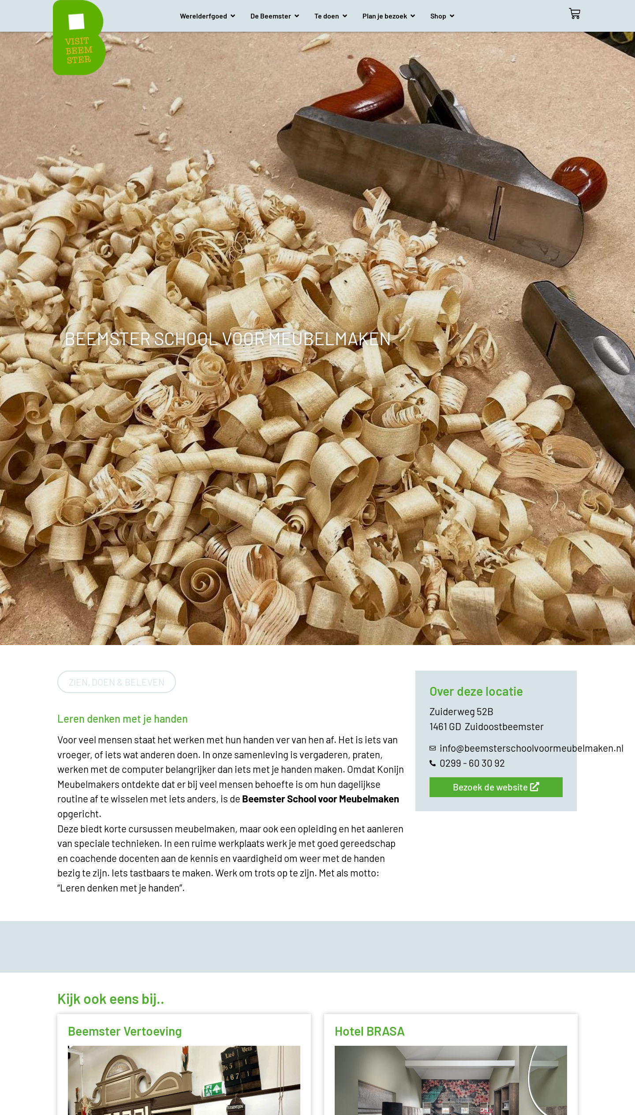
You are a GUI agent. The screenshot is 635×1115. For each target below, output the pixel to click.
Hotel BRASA (370, 1030)
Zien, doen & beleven (116, 681)
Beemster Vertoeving (125, 1030)
